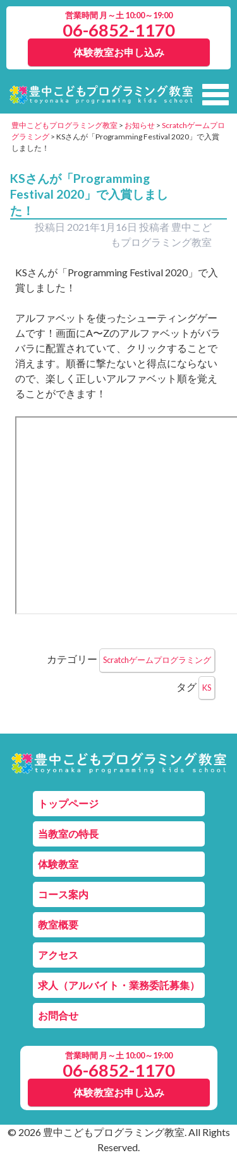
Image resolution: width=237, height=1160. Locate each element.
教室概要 (58, 924)
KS (206, 688)
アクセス (58, 955)
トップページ (68, 803)
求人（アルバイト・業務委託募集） (119, 985)
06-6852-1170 (119, 29)
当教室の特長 (68, 834)
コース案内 (63, 894)
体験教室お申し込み (118, 52)
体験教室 (58, 864)
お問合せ (58, 1015)
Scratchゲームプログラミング (157, 660)
